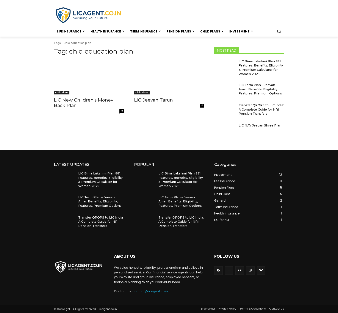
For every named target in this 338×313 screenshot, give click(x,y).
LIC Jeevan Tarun (153, 100)
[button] (279, 31)
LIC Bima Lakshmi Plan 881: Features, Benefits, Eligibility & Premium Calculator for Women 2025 (261, 67)
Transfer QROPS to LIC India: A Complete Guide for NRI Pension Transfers (261, 109)
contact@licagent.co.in (150, 291)
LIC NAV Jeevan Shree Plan (260, 125)
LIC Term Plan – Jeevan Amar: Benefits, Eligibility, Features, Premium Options (260, 89)
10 (121, 111)
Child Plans (61, 92)
